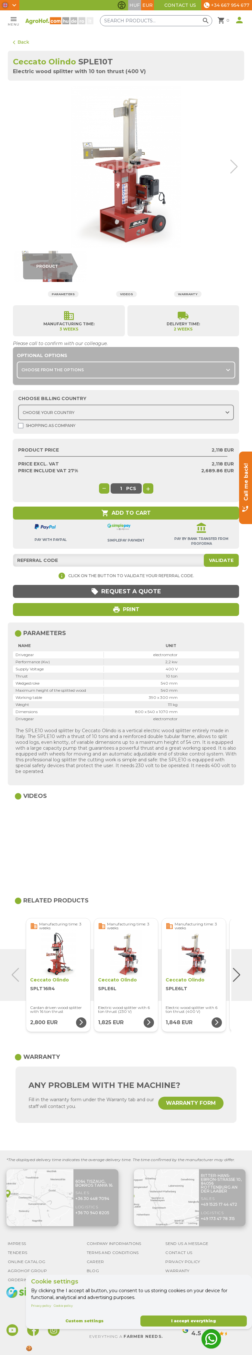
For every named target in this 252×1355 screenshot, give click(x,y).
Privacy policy (41, 1305)
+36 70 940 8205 (92, 1212)
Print (126, 609)
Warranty (190, 293)
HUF (134, 5)
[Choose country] (126, 412)
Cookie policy (63, 1305)
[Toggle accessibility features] (122, 5)
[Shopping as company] (20, 425)
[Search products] (160, 20)
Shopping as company (46, 425)
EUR (147, 5)
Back (21, 42)
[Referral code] (126, 560)
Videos (127, 293)
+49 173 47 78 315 (218, 1218)
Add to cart (126, 513)
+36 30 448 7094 (92, 1198)
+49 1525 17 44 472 (219, 1204)
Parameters (61, 293)
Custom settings (84, 1320)
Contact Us (180, 5)
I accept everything (193, 1320)
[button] (232, 167)
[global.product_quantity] (121, 488)
